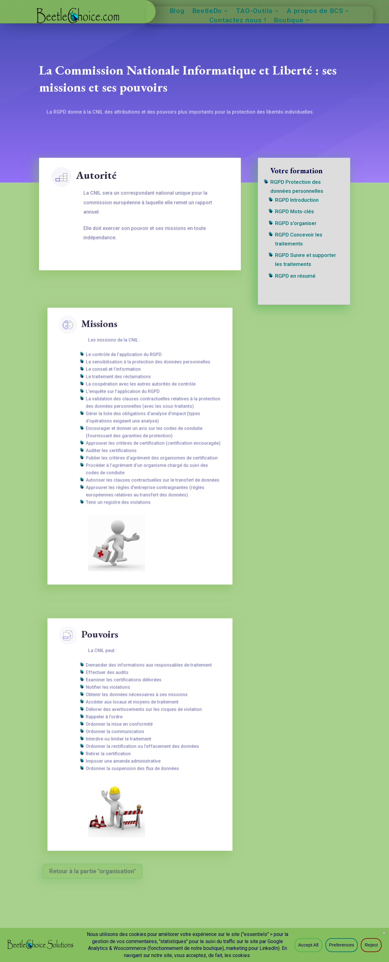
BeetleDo (207, 12)
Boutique (288, 21)
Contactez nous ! (238, 21)
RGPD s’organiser (296, 227)
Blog (177, 12)
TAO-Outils (254, 12)
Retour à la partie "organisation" (93, 871)
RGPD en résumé (295, 277)
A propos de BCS (315, 12)
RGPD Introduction (297, 205)
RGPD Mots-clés (294, 215)
